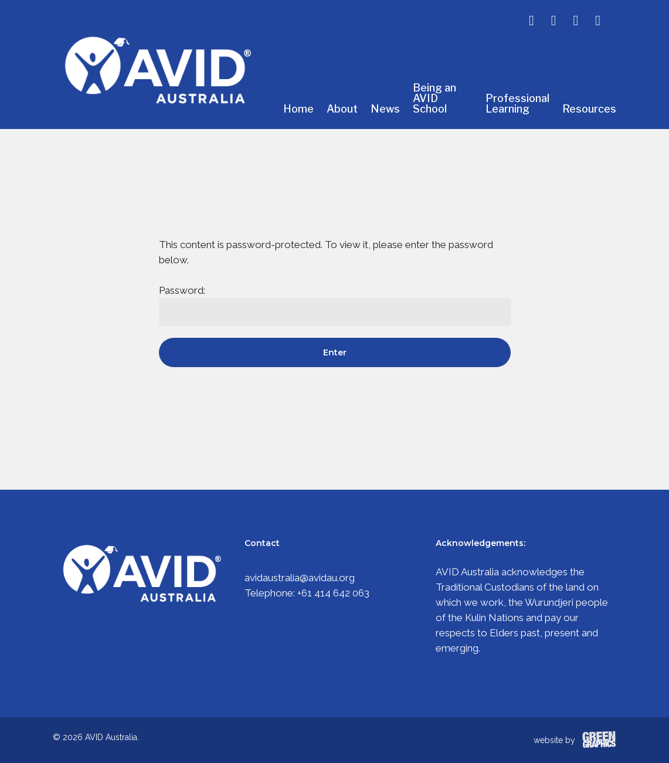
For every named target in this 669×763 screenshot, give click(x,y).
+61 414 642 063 (333, 593)
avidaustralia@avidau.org (299, 578)
